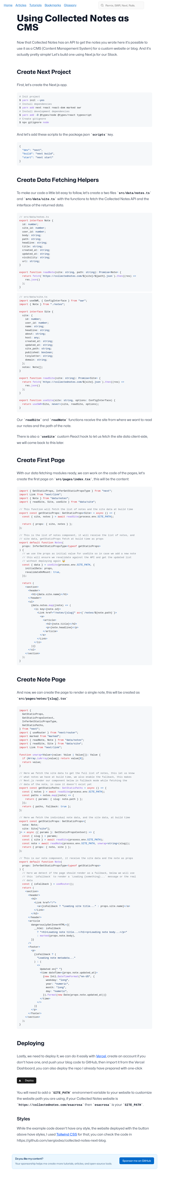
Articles (21, 5)
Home (8, 5)
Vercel (101, 1056)
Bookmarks (53, 5)
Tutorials (35, 5)
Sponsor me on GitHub (136, 1160)
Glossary (70, 5)
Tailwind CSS (66, 1134)
